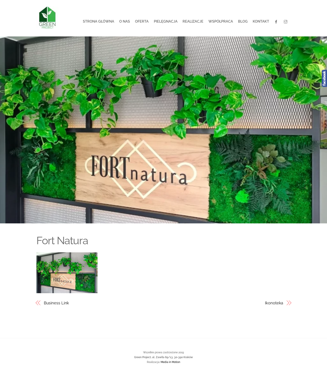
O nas (124, 21)
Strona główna (98, 21)
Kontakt (261, 21)
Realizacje (193, 21)
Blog (243, 21)
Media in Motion (170, 362)
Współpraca (220, 21)
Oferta (142, 21)
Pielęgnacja (166, 21)
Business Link (56, 303)
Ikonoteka (274, 303)
